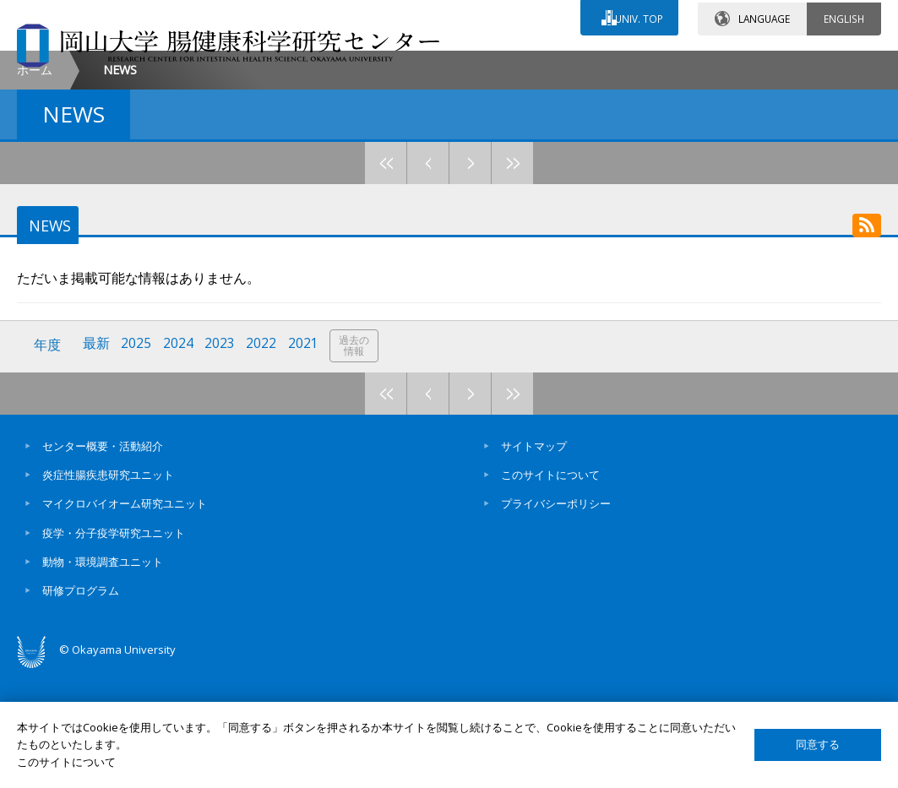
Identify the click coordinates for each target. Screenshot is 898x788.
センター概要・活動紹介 (102, 561)
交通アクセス (586, 65)
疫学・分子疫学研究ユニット (113, 648)
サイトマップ (534, 561)
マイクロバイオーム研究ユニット (124, 620)
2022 (264, 461)
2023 (222, 461)
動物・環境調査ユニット (102, 677)
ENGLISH (844, 16)
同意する (818, 744)
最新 (97, 461)
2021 (306, 461)
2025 (137, 461)
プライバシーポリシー (556, 620)
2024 (180, 461)
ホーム (34, 176)
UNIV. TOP (637, 16)
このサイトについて (550, 590)
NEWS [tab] (46, 332)
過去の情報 (358, 462)
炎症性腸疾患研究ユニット (108, 590)
